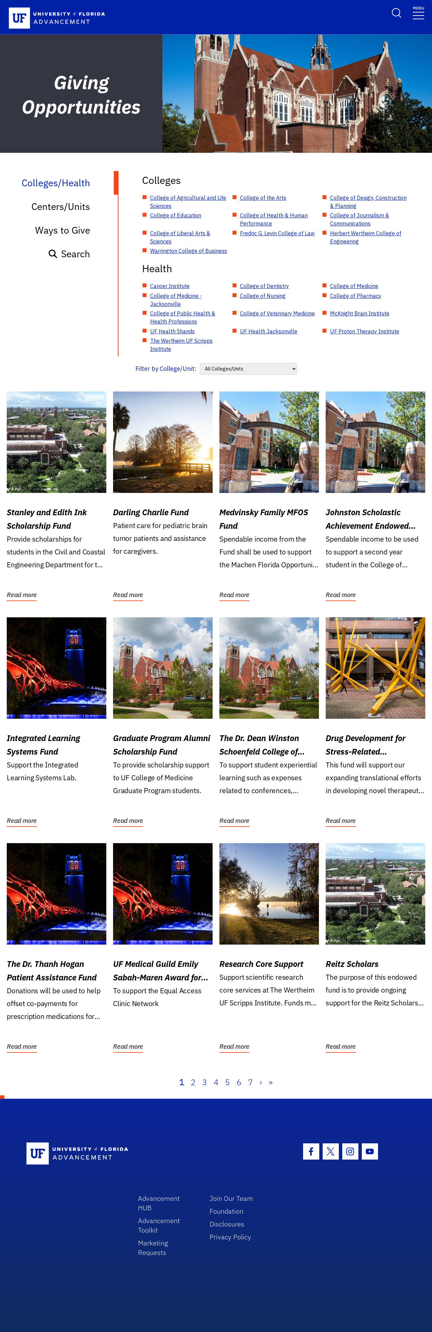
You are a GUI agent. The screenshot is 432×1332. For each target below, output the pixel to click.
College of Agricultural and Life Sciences (188, 201)
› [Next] (261, 1082)
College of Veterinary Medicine (277, 313)
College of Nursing (263, 295)
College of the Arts (263, 197)
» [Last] (271, 1082)
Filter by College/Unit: (165, 369)
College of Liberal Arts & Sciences (180, 237)
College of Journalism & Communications (359, 219)
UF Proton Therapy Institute (364, 331)
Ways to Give (62, 230)
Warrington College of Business (188, 250)
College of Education (175, 215)
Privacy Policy (230, 1236)
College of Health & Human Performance (274, 219)
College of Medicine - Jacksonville (176, 299)
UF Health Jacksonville (268, 331)
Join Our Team (231, 1198)
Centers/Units (60, 206)
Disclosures (227, 1224)
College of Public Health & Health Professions (182, 317)
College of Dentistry (264, 286)
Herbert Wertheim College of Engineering (365, 237)
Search (69, 253)
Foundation (226, 1211)
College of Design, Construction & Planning (368, 201)
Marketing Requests (153, 1247)
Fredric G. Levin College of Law (277, 233)
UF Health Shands (172, 331)
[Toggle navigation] (418, 12)
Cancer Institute (170, 286)
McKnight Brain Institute (359, 313)
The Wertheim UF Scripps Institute (181, 344)
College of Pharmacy (355, 295)
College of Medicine (354, 286)
